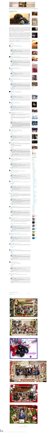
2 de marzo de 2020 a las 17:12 (17, 273)
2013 (33, 210)
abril (33, 176)
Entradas (33, 160)
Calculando (34, 194)
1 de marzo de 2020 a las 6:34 (17, 233)
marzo (33, 177)
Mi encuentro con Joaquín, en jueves (35, 180)
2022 (33, 167)
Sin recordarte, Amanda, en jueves (36, 229)
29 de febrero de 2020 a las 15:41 (15, 142)
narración (11, 41)
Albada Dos (13, 96)
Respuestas (12, 95)
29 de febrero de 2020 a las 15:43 (19, 122)
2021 (33, 168)
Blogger (27, 426)
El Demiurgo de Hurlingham (13, 112)
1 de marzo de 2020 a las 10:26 (18, 249)
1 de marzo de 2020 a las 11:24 (19, 255)
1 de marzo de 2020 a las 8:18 (18, 211)
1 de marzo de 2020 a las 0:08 (15, 217)
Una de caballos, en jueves (36, 219)
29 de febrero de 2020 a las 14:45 (20, 112)
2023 (33, 166)
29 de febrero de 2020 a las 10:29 (17, 45)
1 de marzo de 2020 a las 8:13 (18, 175)
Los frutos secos (36, 234)
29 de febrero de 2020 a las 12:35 (19, 96)
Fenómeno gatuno (34, 185)
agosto (33, 173)
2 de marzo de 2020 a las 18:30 (19, 278)
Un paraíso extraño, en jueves (36, 216)
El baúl (33, 189)
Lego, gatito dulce (34, 187)
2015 (33, 208)
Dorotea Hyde (12, 273)
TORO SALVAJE (12, 91)
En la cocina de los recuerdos (35, 202)
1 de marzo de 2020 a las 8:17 (18, 199)
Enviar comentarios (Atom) (14, 294)
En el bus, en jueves (35, 192)
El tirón (33, 188)
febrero (33, 178)
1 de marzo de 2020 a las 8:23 (18, 237)
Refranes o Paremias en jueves (35, 200)
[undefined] (2, 431)
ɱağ (11, 142)
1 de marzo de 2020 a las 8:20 (18, 226)
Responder (12, 54)
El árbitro (34, 193)
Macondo (12, 78)
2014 (33, 209)
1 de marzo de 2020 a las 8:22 (17, 243)
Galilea (11, 217)
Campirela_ (12, 56)
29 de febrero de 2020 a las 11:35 (17, 91)
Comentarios (33, 161)
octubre (34, 171)
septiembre (34, 172)
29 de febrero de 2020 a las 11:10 (16, 78)
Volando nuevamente (35, 199)
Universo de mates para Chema (34, 195)
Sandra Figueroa (12, 233)
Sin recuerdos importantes (34, 196)
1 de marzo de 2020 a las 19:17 (15, 261)
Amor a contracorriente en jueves (36, 225)
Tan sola (33, 184)
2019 (33, 205)
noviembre (34, 170)
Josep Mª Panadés (12, 249)
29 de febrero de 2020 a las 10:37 (16, 56)
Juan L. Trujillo (12, 45)
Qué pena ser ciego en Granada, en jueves (36, 238)
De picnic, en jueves (36, 231)
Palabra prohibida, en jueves (36, 222)
